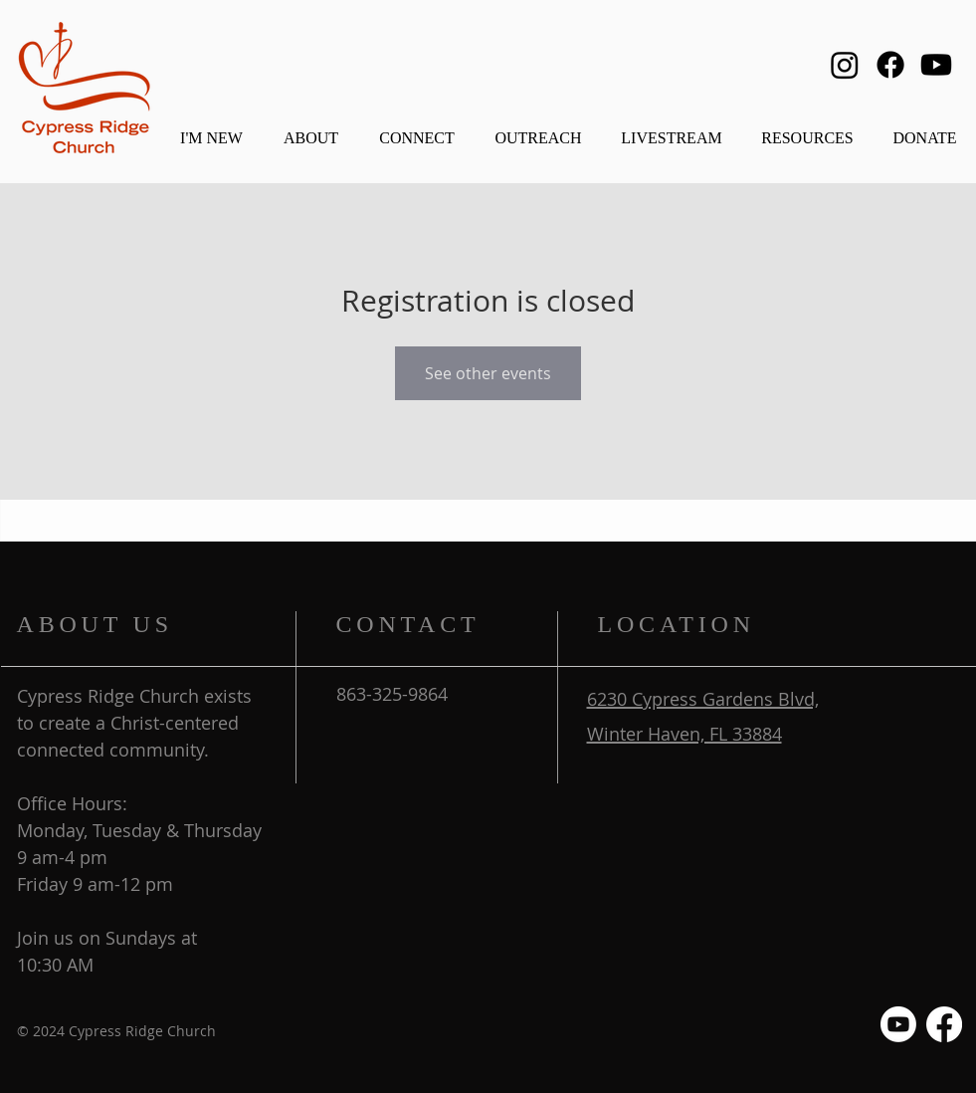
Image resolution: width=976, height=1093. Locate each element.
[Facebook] (890, 65)
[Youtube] (936, 65)
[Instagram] (845, 65)
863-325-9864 (392, 694)
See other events (488, 373)
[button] (311, 128)
